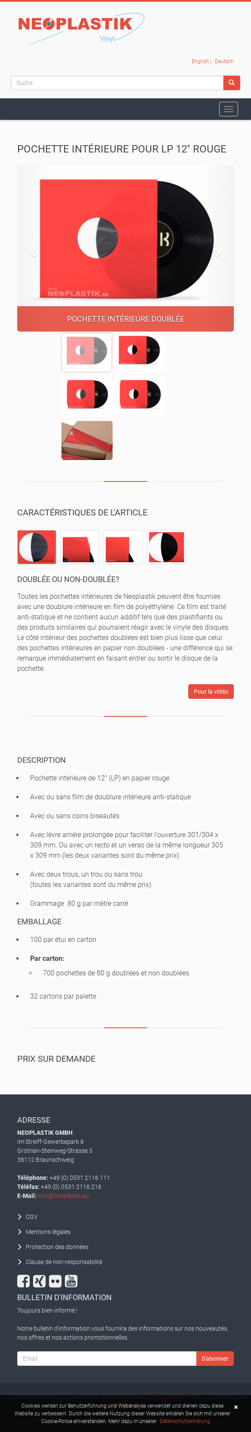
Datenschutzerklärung (185, 1422)
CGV (32, 1216)
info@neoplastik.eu (63, 1195)
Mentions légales (48, 1231)
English (200, 61)
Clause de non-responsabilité (64, 1261)
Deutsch (224, 61)
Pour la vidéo (211, 691)
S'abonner (215, 1358)
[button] (33, 248)
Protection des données (57, 1246)
